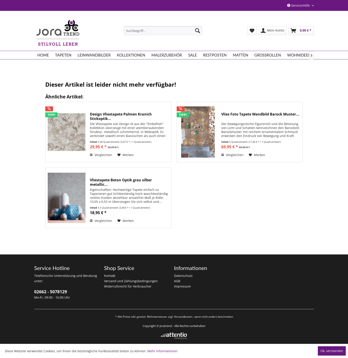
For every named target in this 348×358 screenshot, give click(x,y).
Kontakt (109, 276)
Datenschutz (183, 276)
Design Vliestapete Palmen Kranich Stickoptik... (121, 116)
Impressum (182, 286)
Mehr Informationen (162, 351)
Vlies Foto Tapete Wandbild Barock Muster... (260, 114)
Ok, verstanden (331, 351)
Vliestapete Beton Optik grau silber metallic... (121, 182)
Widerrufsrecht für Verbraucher (128, 286)
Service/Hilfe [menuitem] (299, 5)
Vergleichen (101, 155)
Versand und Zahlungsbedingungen (131, 281)
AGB (177, 281)
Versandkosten (183, 317)
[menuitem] (163, 30)
